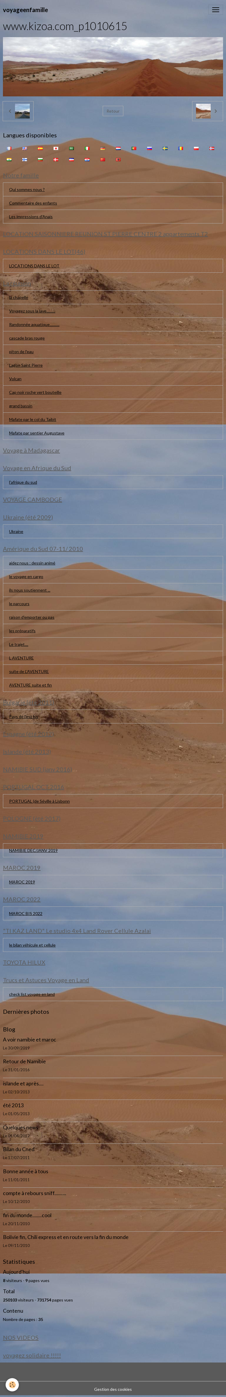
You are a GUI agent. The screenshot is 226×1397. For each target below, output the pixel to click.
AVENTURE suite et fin (30, 684)
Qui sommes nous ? (27, 189)
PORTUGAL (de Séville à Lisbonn (39, 801)
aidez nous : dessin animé (32, 562)
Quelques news (20, 1127)
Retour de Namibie (24, 1061)
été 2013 (13, 1105)
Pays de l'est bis (23, 716)
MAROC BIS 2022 (25, 913)
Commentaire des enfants (33, 202)
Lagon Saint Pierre (26, 365)
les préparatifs (22, 630)
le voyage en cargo (26, 576)
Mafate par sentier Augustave (36, 432)
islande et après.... (23, 1083)
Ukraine (16, 531)
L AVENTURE (21, 657)
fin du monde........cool (27, 1215)
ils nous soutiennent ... (29, 590)
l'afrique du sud (23, 482)
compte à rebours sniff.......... (34, 1193)
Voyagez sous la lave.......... (32, 310)
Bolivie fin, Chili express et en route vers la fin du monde (66, 1237)
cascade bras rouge (27, 337)
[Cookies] (12, 1384)
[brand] (25, 9)
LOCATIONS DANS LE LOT (34, 265)
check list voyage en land (32, 994)
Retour (113, 110)
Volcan (15, 378)
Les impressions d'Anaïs (31, 216)
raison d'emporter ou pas (31, 617)
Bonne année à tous (25, 1171)
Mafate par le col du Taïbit (32, 419)
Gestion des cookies (113, 1389)
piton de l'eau (21, 351)
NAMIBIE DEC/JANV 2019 (33, 850)
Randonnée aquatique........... (34, 324)
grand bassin (20, 405)
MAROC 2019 (22, 881)
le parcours (19, 603)
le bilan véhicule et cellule (32, 944)
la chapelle (18, 297)
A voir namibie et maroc (29, 1039)
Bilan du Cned (18, 1149)
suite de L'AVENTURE (29, 671)
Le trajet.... (18, 644)
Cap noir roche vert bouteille (35, 392)
